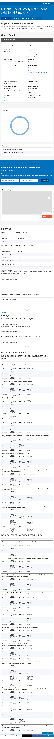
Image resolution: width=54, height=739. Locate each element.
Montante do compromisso (10, 81)
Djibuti (5, 56)
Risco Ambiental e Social (10, 86)
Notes (5, 100)
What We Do (3, 3)
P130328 (6, 97)
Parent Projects (7, 95)
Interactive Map (47, 216)
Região (29, 70)
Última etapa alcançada (34, 91)
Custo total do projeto (10, 66)
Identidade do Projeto (9, 45)
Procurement (16, 18)
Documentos (25, 18)
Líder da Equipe (7, 49)
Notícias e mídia (36, 18)
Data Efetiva (31, 59)
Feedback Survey (47, 733)
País (5, 54)
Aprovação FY (7, 77)
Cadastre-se (45, 180)
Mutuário (30, 50)
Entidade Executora (32, 65)
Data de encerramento (33, 86)
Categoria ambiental (33, 81)
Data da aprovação (8, 59)
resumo (6, 18)
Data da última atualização (34, 95)
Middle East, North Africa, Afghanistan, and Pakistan (37, 73)
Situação (30, 45)
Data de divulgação (32, 54)
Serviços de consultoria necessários (13, 91)
